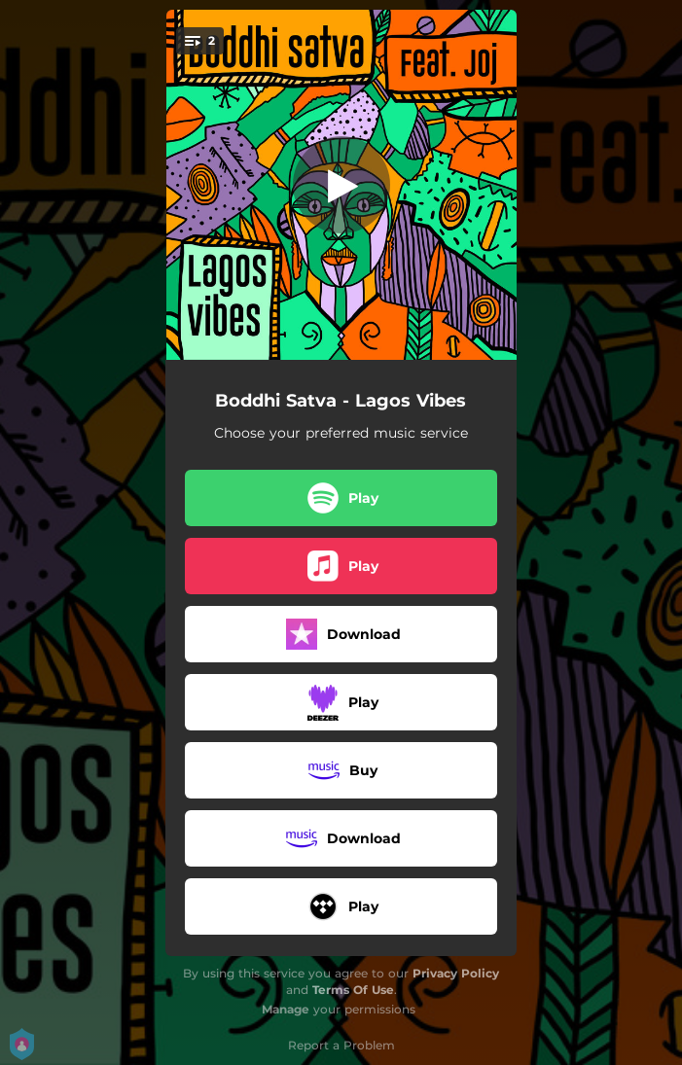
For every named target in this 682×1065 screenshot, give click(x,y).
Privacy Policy (456, 973)
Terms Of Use (353, 989)
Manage (285, 1009)
